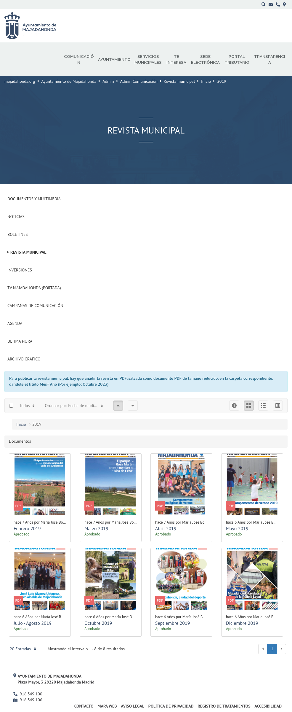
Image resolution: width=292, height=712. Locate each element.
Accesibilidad (268, 706)
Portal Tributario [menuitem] (236, 59)
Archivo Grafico (24, 359)
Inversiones (19, 270)
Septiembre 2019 (172, 623)
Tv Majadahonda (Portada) (34, 287)
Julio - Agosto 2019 (33, 623)
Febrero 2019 (27, 528)
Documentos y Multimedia (34, 198)
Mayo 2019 (237, 528)
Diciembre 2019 (242, 623)
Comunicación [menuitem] (79, 59)
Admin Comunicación (139, 81)
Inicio (206, 81)
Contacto (84, 706)
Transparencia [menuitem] (269, 59)
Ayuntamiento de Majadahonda (69, 81)
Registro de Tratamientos (224, 706)
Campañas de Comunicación (35, 305)
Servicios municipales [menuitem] (148, 59)
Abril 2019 (166, 528)
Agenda (14, 323)
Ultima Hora (19, 341)
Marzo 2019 (96, 528)
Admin (108, 81)
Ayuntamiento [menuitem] (114, 59)
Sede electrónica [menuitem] (205, 59)
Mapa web (107, 706)
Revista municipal (179, 81)
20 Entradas (23, 648)
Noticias (16, 216)
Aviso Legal (132, 706)
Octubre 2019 (98, 623)
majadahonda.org (19, 81)
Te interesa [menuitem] (176, 59)
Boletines (17, 234)
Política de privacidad (171, 706)
